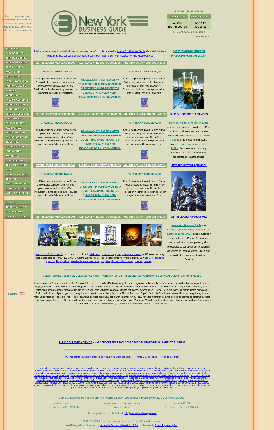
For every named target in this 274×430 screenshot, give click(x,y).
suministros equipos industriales (192, 373)
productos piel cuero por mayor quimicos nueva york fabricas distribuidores (151, 378)
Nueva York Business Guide (131, 51)
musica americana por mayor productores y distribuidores (149, 380)
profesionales (134, 254)
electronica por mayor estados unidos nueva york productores (106, 373)
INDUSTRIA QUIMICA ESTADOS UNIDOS (144, 63)
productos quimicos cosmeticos (157, 387)
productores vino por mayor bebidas (51, 375)
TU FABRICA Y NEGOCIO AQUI (55, 71)
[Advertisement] (123, 323)
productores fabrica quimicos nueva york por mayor (94, 380)
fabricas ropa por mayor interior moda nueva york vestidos (131, 368)
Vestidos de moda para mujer (85, 261)
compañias (122, 254)
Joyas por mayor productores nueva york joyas (90, 378)
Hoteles (147, 261)
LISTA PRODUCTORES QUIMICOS (189, 165)
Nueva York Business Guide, (187, 225)
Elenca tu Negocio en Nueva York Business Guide (107, 357)
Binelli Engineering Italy (166, 425)
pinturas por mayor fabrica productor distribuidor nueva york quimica (83, 383)
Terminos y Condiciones (145, 357)
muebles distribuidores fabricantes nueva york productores (99, 375)
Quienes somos (72, 357)
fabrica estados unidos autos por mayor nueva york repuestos (91, 370)
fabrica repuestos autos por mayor (123, 387)
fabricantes (94, 254)
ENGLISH (13, 294)
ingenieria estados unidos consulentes (157, 373)
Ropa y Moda (62, 261)
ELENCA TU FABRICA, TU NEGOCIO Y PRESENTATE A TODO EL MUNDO (130, 303)
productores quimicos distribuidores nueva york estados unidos (70, 368)
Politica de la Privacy (169, 357)
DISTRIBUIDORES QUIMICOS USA (189, 217)
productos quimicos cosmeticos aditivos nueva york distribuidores (155, 370)
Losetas (138, 261)
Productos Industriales (122, 261)
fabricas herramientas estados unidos (119, 385)
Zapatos (149, 258)
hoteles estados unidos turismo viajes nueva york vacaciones (159, 375)
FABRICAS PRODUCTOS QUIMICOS (189, 114)
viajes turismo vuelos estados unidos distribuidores (143, 383)
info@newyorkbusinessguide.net (140, 413)
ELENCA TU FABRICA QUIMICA (75, 342)
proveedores (108, 254)
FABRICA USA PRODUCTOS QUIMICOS (100, 63)
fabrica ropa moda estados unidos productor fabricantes (167, 385)
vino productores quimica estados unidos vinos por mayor (72, 385)
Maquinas (105, 261)
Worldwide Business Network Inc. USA (119, 425)
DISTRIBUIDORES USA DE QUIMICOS (55, 63)
